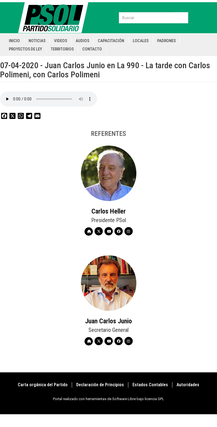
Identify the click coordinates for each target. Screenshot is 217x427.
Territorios (62, 49)
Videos (60, 40)
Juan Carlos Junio (108, 321)
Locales (141, 40)
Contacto (92, 49)
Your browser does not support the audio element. (48, 99)
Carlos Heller (108, 211)
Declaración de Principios (100, 384)
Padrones (166, 40)
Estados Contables (150, 384)
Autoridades (188, 384)
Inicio (14, 40)
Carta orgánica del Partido (43, 384)
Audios (82, 40)
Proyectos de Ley (25, 49)
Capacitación (111, 40)
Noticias (37, 40)
